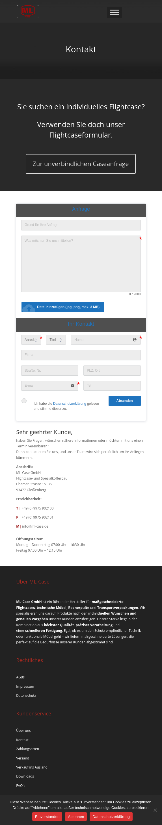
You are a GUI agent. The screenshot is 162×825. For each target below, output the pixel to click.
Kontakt (22, 739)
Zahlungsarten (27, 748)
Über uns (23, 730)
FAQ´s (20, 785)
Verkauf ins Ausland (31, 767)
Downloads (25, 776)
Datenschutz (26, 695)
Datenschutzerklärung (69, 404)
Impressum (25, 686)
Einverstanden (47, 817)
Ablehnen (76, 817)
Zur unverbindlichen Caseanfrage (81, 163)
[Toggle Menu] (114, 12)
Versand (22, 758)
